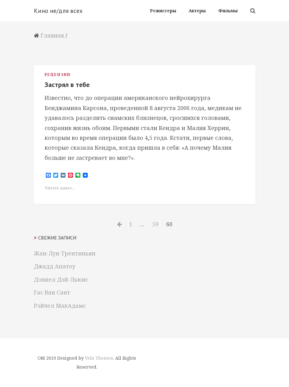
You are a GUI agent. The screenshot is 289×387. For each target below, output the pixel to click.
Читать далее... (59, 188)
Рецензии (57, 74)
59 (157, 224)
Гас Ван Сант (52, 292)
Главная (52, 35)
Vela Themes (99, 358)
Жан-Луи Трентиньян (64, 253)
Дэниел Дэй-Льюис (61, 279)
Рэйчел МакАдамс (60, 305)
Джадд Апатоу (54, 266)
